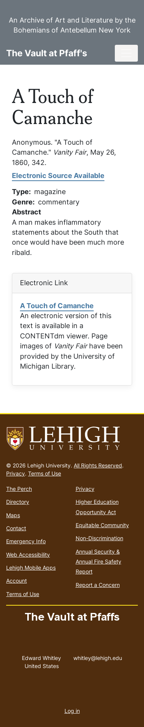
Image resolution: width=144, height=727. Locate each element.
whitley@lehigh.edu (97, 656)
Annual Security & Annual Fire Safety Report (98, 561)
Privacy (15, 473)
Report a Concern (98, 584)
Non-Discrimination (99, 538)
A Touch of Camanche (57, 305)
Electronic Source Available (58, 175)
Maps (13, 515)
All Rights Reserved (98, 465)
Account (16, 580)
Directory (17, 501)
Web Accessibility (28, 554)
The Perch (19, 488)
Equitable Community (102, 525)
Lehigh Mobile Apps (31, 567)
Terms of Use (44, 473)
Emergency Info (26, 541)
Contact (16, 528)
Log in (72, 710)
